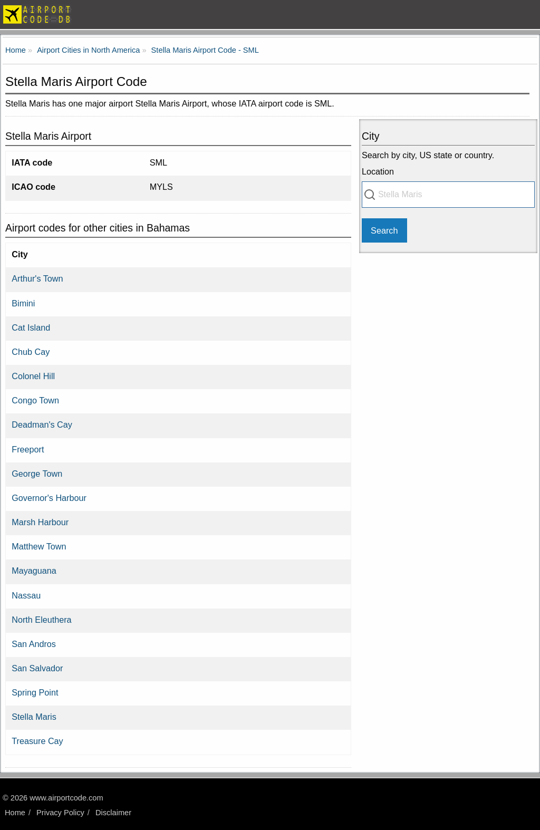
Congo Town (35, 400)
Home (15, 812)
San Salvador (37, 668)
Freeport (28, 449)
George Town (37, 473)
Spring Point (35, 692)
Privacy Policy (60, 812)
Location (378, 171)
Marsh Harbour (40, 522)
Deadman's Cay (42, 424)
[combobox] (448, 194)
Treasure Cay (37, 741)
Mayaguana (34, 570)
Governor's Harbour (49, 498)
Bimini (23, 303)
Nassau (26, 595)
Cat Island (31, 327)
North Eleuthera (41, 619)
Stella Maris (34, 716)
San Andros (34, 644)
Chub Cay (31, 351)
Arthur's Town (37, 278)
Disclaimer (113, 812)
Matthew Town (39, 546)
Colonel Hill (33, 376)
